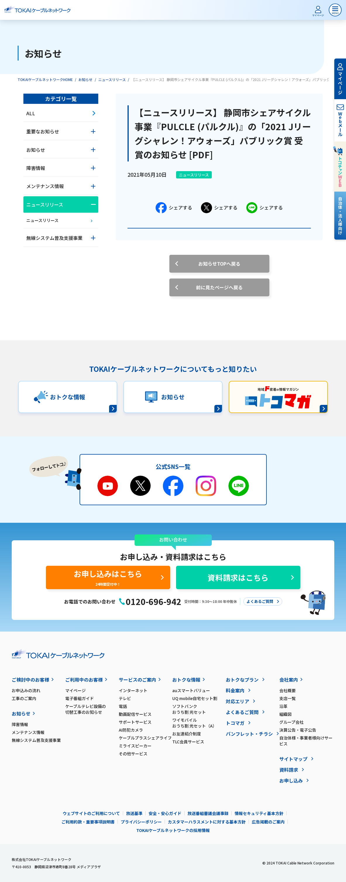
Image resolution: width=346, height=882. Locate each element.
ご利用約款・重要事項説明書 (88, 822)
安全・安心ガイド (165, 813)
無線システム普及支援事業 (36, 740)
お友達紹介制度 (186, 734)
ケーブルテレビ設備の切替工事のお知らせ (85, 709)
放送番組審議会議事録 (207, 813)
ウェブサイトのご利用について (91, 813)
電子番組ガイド (79, 698)
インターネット (133, 690)
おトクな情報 (186, 679)
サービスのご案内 (137, 679)
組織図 (285, 714)
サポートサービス (135, 722)
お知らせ (85, 79)
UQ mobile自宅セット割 (194, 698)
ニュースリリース (112, 79)
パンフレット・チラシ (249, 733)
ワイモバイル (199, 723)
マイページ (75, 690)
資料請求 (288, 769)
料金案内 (235, 690)
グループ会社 (291, 722)
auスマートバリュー (191, 690)
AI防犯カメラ (131, 730)
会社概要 (287, 690)
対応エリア (237, 701)
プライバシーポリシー (141, 822)
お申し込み (291, 780)
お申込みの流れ (26, 690)
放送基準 (134, 813)
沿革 (283, 706)
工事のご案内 (24, 698)
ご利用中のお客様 (84, 679)
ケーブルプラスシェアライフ (145, 738)
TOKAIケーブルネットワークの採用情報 (173, 830)
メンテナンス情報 (28, 732)
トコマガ (235, 722)
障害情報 (20, 724)
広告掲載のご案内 (268, 822)
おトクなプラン (242, 679)
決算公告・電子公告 (297, 730)
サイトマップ (293, 758)
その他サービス (133, 754)
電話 (123, 706)
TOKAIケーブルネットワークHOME (45, 79)
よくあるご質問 (242, 712)
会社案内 (288, 679)
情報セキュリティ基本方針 (259, 813)
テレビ (125, 698)
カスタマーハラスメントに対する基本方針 (207, 822)
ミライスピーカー (135, 746)
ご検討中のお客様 (30, 679)
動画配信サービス (135, 714)
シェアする (174, 207)
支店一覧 (287, 698)
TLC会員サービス (188, 742)
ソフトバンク (199, 709)
